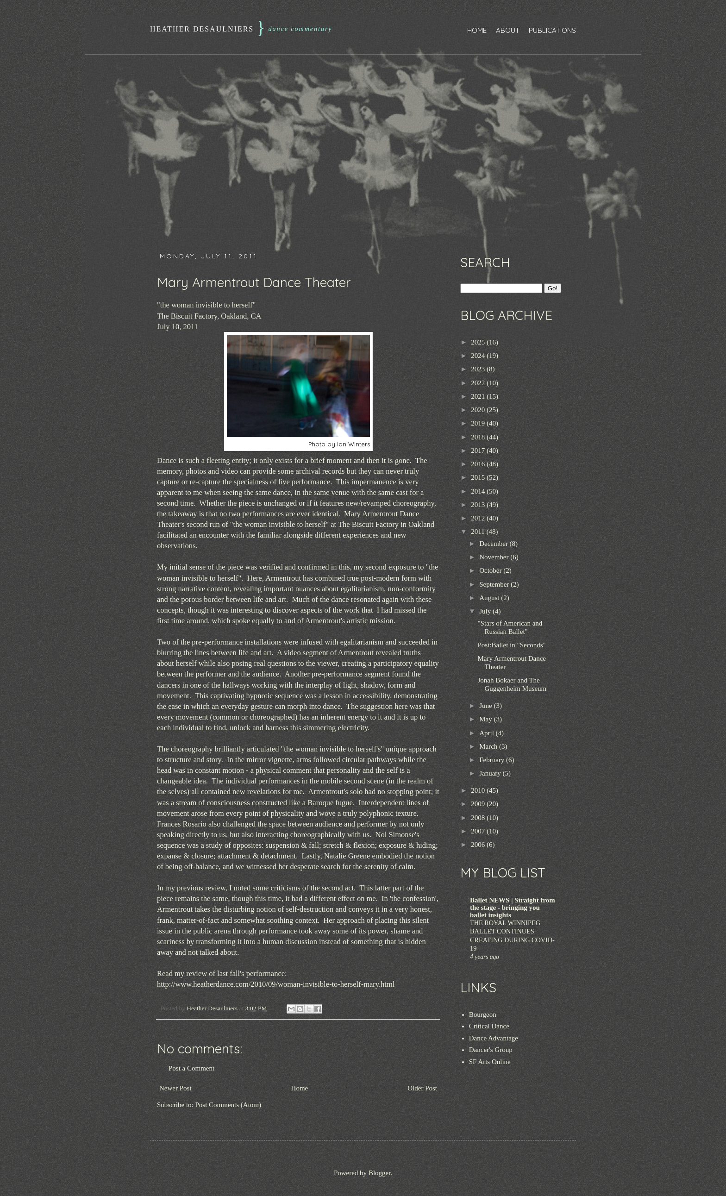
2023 (479, 369)
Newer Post (175, 1088)
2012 (479, 518)
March (489, 746)
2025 (479, 342)
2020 (479, 409)
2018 (479, 437)
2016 (479, 464)
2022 (479, 383)
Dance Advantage (493, 1038)
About (507, 30)
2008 (479, 817)
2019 (479, 423)
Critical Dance (489, 1026)
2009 (479, 804)
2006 (479, 844)
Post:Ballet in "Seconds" (512, 645)
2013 (479, 504)
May (486, 719)
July (486, 611)
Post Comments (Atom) (228, 1104)
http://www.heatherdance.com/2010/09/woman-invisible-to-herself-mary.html (275, 984)
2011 (478, 531)
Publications (552, 30)
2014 (479, 491)
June (486, 705)
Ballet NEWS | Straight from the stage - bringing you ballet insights (512, 907)
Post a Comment (191, 1068)
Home (477, 30)
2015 (479, 477)
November (494, 557)
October (491, 570)
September (495, 584)
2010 (479, 790)
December (494, 543)
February (492, 760)
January (490, 773)
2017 (479, 450)
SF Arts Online (490, 1061)
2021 (479, 396)
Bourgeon (482, 1014)
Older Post (422, 1088)
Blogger (380, 1173)
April (487, 733)
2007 (479, 831)
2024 (479, 355)
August (490, 597)
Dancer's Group (491, 1049)
